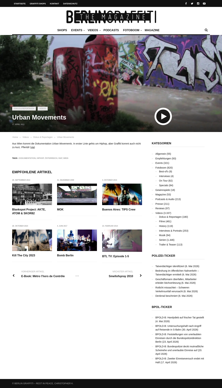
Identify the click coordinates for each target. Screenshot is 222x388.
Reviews (160, 208)
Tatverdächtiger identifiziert (169, 266)
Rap (60, 158)
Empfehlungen (163, 158)
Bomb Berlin (65, 255)
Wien (65, 158)
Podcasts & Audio (164, 199)
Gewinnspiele (162, 190)
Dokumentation (27, 158)
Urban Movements (65, 137)
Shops (62, 30)
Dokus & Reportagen (24, 108)
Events (77, 30)
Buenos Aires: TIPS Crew (118, 209)
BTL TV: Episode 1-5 (115, 256)
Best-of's (163, 171)
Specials (163, 185)
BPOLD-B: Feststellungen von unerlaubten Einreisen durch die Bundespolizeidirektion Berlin (178, 338)
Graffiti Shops (38, 4)
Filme (162, 221)
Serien (162, 240)
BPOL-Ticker (162, 307)
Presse (159, 203)
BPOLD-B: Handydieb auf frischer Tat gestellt (179, 317)
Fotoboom (132, 30)
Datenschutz (70, 4)
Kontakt (54, 4)
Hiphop (40, 158)
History (163, 226)
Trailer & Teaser (167, 244)
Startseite (20, 4)
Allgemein (160, 153)
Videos (94, 30)
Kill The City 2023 (23, 255)
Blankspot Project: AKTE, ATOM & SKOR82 (29, 211)
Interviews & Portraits (170, 230)
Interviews (164, 176)
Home (15, 137)
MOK (60, 209)
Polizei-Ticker (163, 255)
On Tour (163, 180)
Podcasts (111, 30)
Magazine (152, 30)
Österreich (51, 158)
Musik (162, 235)
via (32, 147)
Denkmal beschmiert (166, 295)
